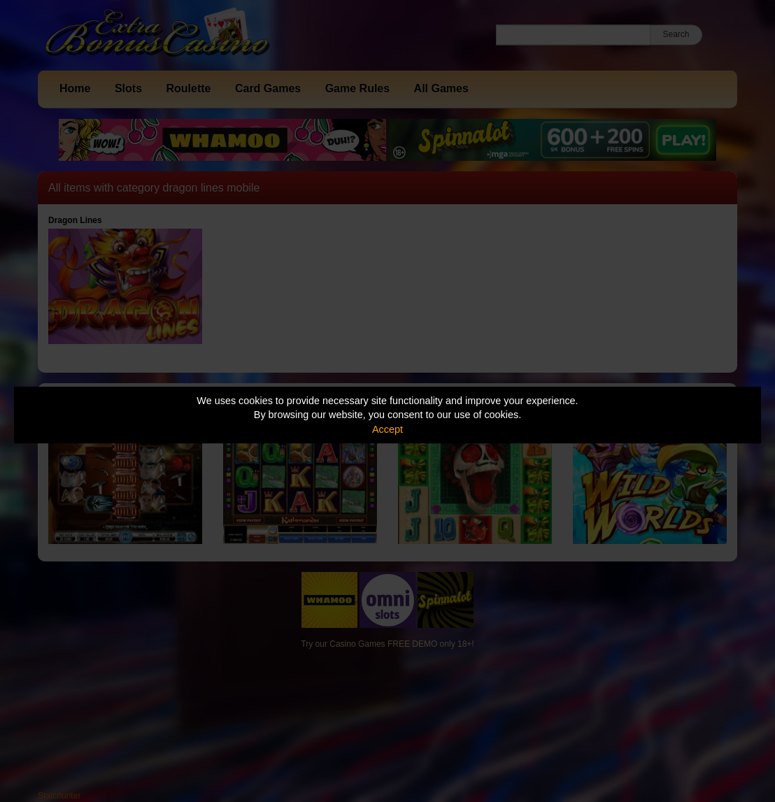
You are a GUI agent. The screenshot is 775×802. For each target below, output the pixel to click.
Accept (387, 429)
